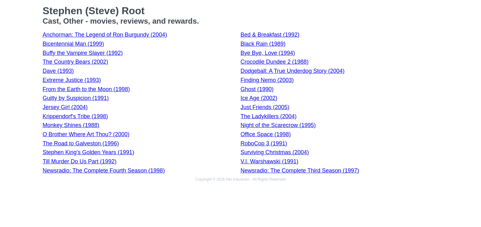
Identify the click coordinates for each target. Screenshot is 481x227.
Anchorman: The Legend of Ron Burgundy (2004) (105, 35)
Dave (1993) (58, 71)
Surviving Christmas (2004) (274, 152)
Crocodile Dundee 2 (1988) (274, 62)
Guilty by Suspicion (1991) (76, 98)
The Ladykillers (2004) (268, 116)
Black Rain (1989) (262, 44)
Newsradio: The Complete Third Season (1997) (299, 170)
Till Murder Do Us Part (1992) (79, 161)
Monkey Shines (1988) (71, 125)
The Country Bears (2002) (75, 62)
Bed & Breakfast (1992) (269, 35)
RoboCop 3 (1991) (263, 143)
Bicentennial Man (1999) (73, 44)
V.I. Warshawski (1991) (269, 161)
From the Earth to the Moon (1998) (86, 89)
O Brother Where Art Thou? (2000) (86, 134)
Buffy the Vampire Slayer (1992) (83, 53)
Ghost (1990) (256, 89)
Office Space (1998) (265, 134)
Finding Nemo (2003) (267, 80)
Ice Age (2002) (258, 98)
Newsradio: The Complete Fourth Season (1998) (104, 170)
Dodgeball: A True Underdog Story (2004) (292, 71)
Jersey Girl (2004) (65, 107)
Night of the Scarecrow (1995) (278, 125)
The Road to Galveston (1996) (81, 143)
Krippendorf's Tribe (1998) (75, 116)
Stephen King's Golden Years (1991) (88, 152)
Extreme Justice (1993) (72, 80)
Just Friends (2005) (264, 107)
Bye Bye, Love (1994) (267, 53)
